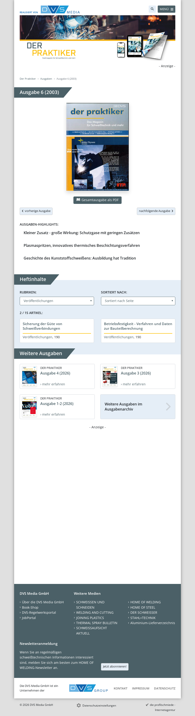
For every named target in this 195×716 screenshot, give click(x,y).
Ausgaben (46, 78)
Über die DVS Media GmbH (43, 602)
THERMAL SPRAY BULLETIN (96, 623)
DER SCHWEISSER (143, 612)
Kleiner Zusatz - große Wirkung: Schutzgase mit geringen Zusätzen (82, 232)
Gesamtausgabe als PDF (97, 200)
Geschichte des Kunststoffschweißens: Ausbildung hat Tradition (80, 258)
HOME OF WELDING (145, 602)
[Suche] (152, 9)
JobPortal (29, 618)
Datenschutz (164, 688)
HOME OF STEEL (142, 607)
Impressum (140, 688)
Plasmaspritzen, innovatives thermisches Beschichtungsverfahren (82, 245)
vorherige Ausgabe (36, 211)
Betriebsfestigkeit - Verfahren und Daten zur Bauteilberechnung (138, 326)
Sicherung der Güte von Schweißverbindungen (42, 326)
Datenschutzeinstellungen (99, 705)
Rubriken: (28, 292)
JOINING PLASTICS (90, 618)
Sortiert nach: (114, 292)
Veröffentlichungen (37, 337)
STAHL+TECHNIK (143, 618)
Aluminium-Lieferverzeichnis (152, 623)
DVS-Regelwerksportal (39, 612)
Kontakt (120, 688)
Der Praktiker (28, 78)
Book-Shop (30, 607)
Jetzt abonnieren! (114, 666)
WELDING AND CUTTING (94, 612)
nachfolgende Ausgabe (156, 211)
